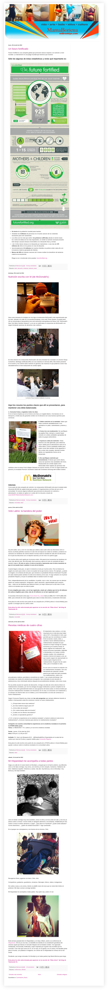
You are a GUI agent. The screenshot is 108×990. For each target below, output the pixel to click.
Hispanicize (11, 943)
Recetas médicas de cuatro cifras (25, 625)
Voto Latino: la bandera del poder (25, 511)
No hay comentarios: (31, 265)
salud (35, 268)
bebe (15, 268)
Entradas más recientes (15, 974)
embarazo (25, 268)
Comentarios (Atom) (21, 977)
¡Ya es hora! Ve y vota (36, 596)
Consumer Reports (45, 739)
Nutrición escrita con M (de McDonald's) (28, 276)
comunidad (17, 502)
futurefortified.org (41, 258)
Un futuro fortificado (18, 49)
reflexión (23, 969)
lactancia (31, 268)
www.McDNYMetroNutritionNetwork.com (20, 495)
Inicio (39, 974)
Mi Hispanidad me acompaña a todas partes (30, 761)
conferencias (17, 969)
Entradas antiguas (62, 974)
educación (20, 268)
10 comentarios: (30, 967)
